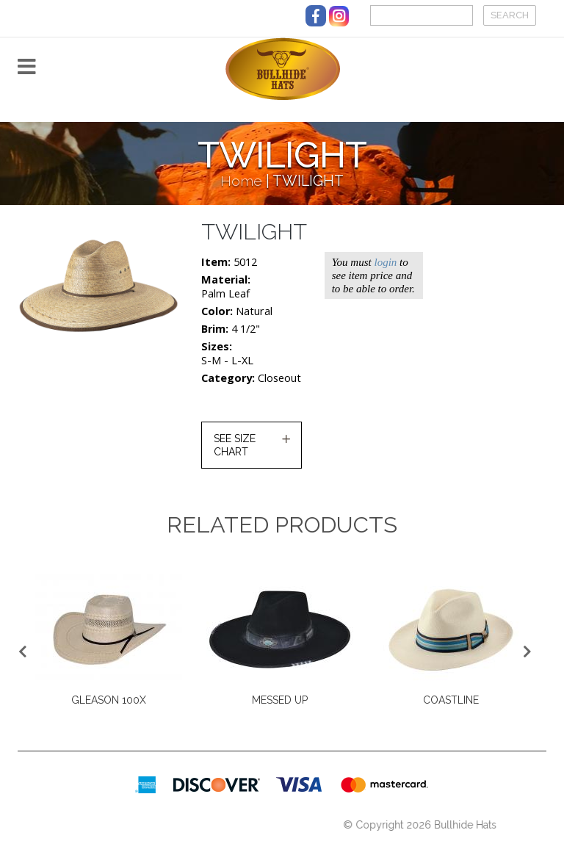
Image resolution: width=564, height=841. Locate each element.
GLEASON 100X (108, 700)
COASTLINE (451, 700)
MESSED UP (280, 700)
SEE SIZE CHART (235, 445)
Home (241, 181)
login (385, 262)
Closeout (279, 378)
